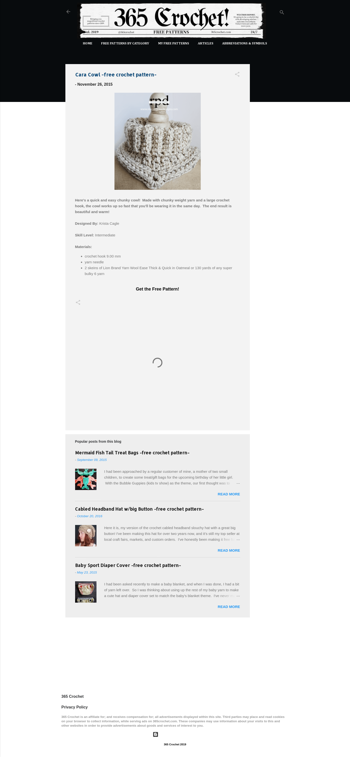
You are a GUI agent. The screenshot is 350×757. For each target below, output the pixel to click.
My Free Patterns (173, 43)
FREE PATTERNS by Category (125, 43)
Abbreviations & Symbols (244, 43)
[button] (237, 75)
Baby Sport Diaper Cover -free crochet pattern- (128, 565)
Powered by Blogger (175, 734)
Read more (229, 494)
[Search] (282, 13)
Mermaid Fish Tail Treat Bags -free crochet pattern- (132, 452)
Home (87, 43)
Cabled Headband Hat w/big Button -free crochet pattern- (139, 509)
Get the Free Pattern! (157, 289)
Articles (205, 43)
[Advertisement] (269, 133)
